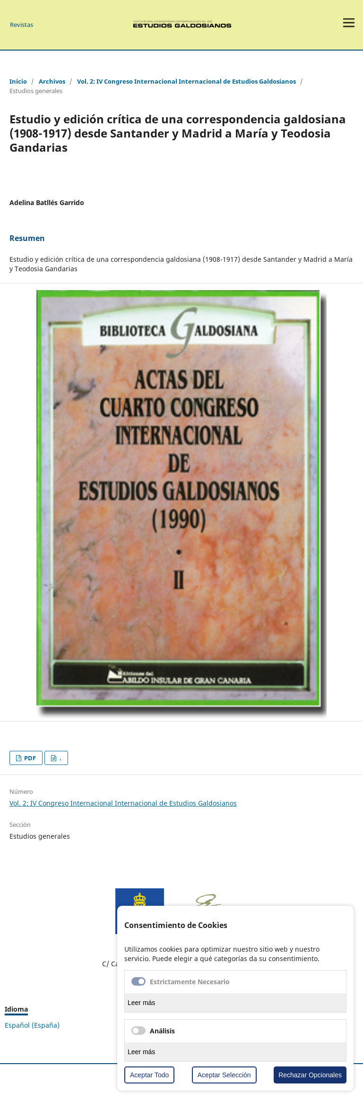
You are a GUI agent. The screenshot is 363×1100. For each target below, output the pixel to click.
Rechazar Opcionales (310, 1075)
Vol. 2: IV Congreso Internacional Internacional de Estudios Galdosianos (186, 81)
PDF (29, 758)
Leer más (141, 1002)
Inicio (18, 81)
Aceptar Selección (224, 1075)
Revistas (21, 24)
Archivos (52, 81)
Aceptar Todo (149, 1075)
